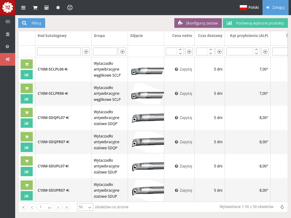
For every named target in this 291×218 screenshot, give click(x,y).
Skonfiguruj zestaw (198, 23)
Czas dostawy (210, 35)
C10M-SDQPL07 (53, 117)
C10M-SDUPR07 (53, 190)
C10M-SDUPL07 (53, 166)
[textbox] (59, 51)
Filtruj (31, 23)
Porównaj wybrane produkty (255, 23)
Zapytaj (183, 69)
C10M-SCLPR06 (53, 93)
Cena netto (182, 35)
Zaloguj (275, 7)
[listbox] (86, 51)
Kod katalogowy (52, 35)
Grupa (99, 35)
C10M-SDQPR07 (53, 141)
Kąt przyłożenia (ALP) (249, 35)
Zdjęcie (136, 35)
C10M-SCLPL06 (53, 69)
